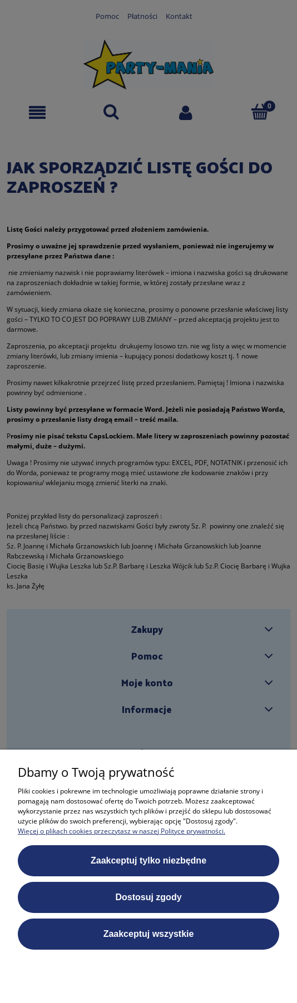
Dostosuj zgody (148, 897)
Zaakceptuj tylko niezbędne (148, 860)
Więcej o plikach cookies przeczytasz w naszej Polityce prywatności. (121, 831)
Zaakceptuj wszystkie (148, 934)
